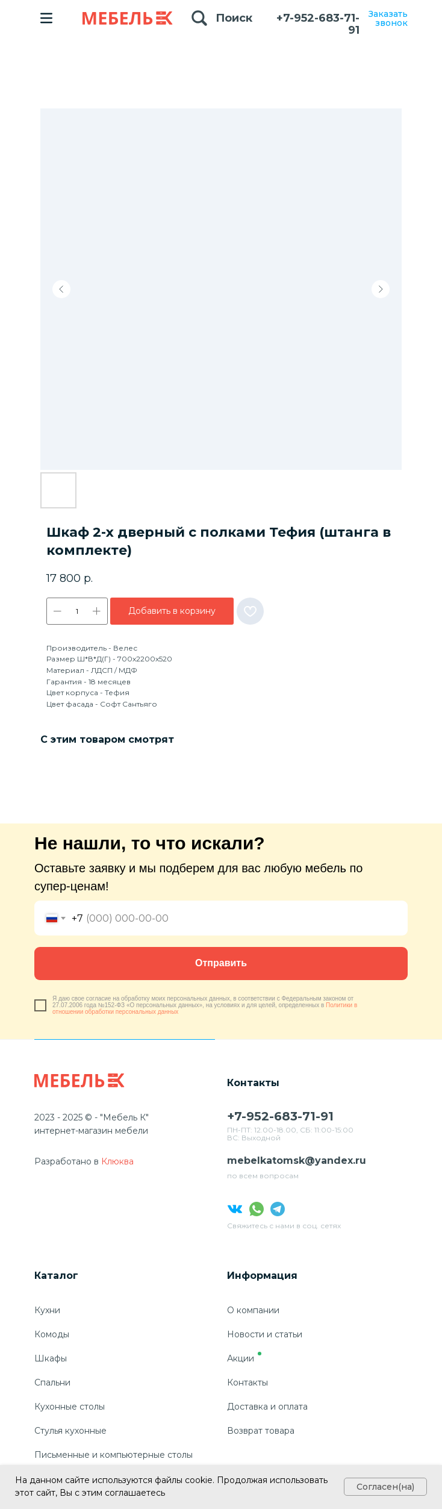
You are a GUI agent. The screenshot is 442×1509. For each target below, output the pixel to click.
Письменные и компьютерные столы (113, 1454)
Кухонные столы (69, 1406)
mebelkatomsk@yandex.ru (296, 1160)
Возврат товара (260, 1430)
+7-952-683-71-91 (318, 24)
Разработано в (66, 1161)
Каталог (56, 1275)
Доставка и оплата (267, 1406)
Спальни (52, 1382)
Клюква (117, 1161)
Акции (240, 1358)
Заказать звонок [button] (388, 18)
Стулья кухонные (70, 1430)
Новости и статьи (264, 1334)
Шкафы (50, 1358)
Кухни (47, 1310)
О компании (253, 1310)
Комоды (51, 1334)
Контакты (247, 1382)
